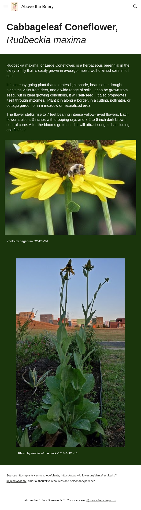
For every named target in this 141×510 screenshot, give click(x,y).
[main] (70, 33)
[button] (5, 6)
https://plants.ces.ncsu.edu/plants (38, 475)
